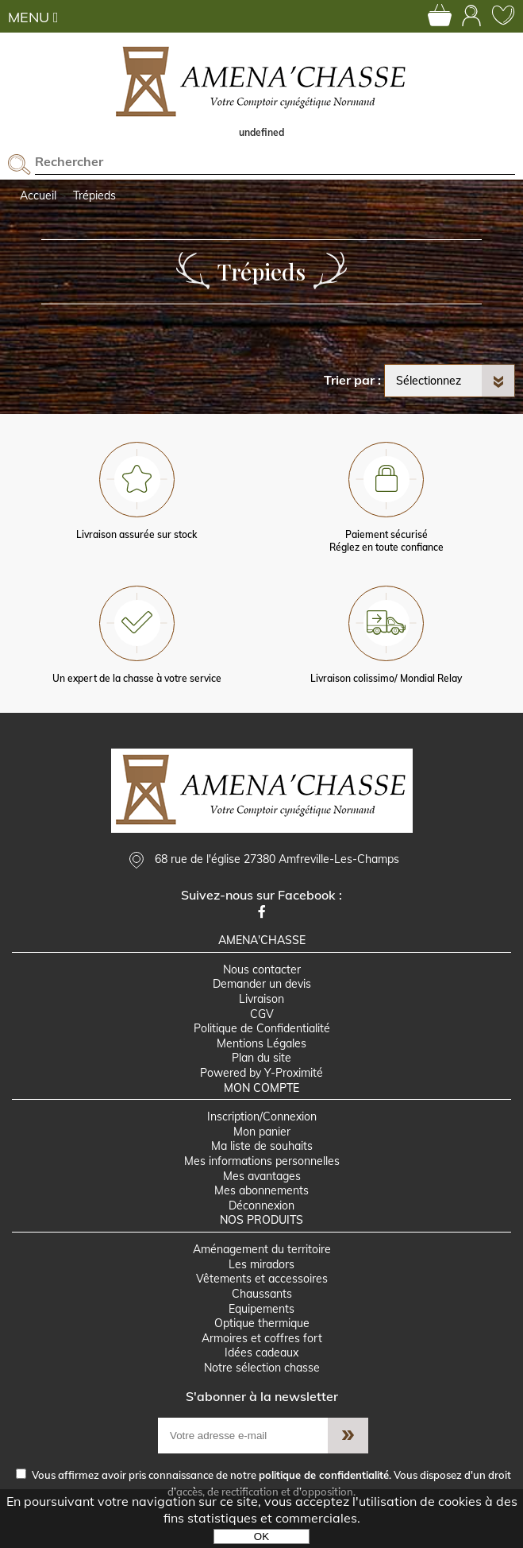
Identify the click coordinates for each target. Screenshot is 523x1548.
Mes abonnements (261, 1190)
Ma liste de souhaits (262, 1146)
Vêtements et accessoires (262, 1278)
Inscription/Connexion (262, 1116)
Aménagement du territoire (262, 1249)
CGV (262, 1014)
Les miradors (261, 1264)
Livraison (261, 999)
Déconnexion (261, 1205)
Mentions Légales (261, 1043)
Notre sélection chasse (262, 1367)
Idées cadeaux (261, 1352)
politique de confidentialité (324, 1475)
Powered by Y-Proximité (261, 1073)
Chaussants (262, 1294)
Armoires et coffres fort (262, 1338)
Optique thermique (262, 1323)
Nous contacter (262, 969)
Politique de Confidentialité (262, 1028)
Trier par (349, 380)
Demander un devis (262, 984)
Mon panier (261, 1131)
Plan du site (261, 1058)
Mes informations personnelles (262, 1161)
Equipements (261, 1309)
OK (261, 1536)
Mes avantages (262, 1176)
